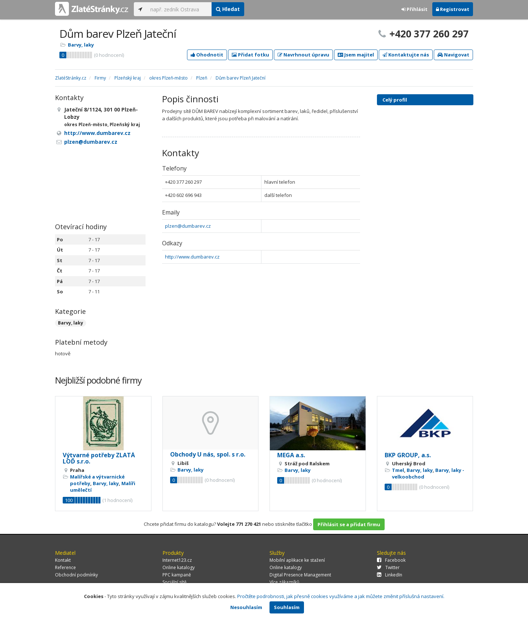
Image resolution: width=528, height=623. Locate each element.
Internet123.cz (177, 560)
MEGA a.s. (291, 455)
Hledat (228, 9)
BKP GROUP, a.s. (408, 455)
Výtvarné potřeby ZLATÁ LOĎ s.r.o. (99, 458)
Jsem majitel (356, 54)
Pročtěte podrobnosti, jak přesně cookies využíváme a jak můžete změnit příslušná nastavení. (340, 596)
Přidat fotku (250, 54)
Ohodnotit (207, 54)
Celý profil (394, 99)
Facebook (391, 560)
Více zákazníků (284, 582)
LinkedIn (389, 575)
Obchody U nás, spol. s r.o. (207, 454)
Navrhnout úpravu (303, 54)
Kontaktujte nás (405, 54)
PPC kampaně (176, 575)
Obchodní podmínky (76, 575)
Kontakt (63, 560)
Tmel (398, 470)
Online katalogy (178, 567)
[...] (179, 9)
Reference (65, 567)
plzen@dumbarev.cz (188, 226)
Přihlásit (415, 9)
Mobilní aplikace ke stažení (297, 560)
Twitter (388, 567)
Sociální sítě (174, 582)
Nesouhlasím (246, 607)
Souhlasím (287, 607)
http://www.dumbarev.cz (192, 256)
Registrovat (452, 9)
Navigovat (453, 54)
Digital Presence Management (300, 575)
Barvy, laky (81, 44)
